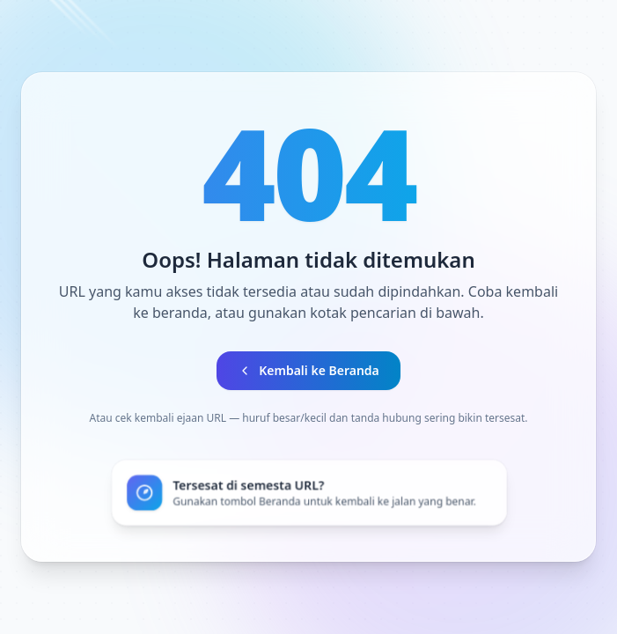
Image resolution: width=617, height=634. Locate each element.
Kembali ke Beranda (308, 370)
